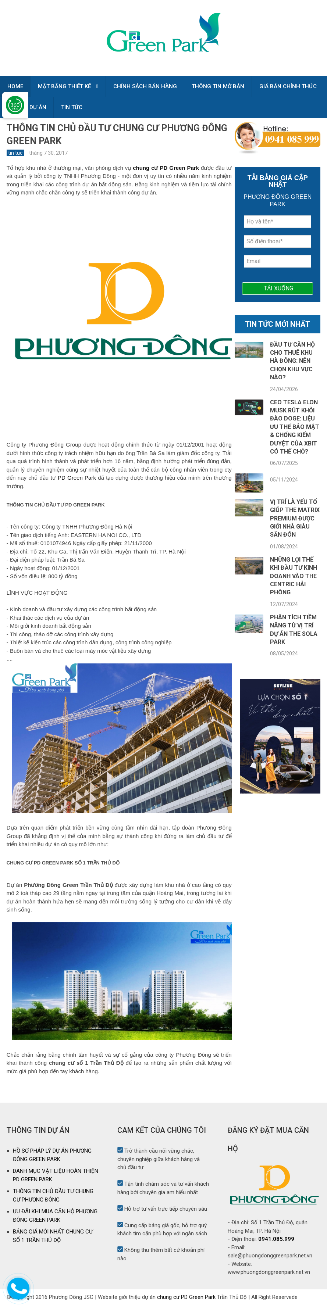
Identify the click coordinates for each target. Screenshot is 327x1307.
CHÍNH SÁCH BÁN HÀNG (145, 87)
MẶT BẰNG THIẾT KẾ (64, 87)
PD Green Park (77, 480)
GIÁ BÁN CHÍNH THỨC (288, 87)
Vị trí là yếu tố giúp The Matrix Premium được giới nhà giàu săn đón (295, 521)
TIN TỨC (72, 109)
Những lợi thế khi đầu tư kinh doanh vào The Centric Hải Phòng (293, 578)
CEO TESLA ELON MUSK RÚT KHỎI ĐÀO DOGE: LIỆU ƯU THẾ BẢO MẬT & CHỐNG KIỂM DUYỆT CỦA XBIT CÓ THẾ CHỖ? (294, 429)
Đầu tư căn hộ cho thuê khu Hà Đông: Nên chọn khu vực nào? (292, 363)
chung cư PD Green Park (186, 1299)
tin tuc (15, 155)
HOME (15, 87)
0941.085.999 (276, 1241)
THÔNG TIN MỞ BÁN (218, 87)
